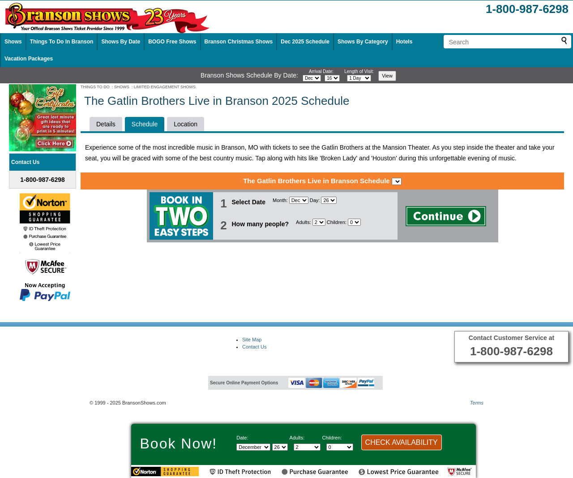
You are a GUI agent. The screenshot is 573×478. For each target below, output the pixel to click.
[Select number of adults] (318, 222)
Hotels (404, 42)
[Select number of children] (354, 222)
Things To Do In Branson (62, 42)
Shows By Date (120, 42)
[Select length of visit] (359, 78)
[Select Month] (298, 200)
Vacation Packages (28, 59)
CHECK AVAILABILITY (401, 442)
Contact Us (254, 346)
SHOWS (121, 87)
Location (185, 124)
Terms (476, 402)
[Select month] (312, 78)
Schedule (145, 124)
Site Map (251, 339)
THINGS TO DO (95, 87)
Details (105, 124)
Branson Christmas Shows (239, 42)
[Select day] (332, 78)
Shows (13, 42)
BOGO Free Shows (172, 42)
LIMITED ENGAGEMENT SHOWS (165, 87)
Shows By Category (363, 42)
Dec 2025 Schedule (305, 42)
